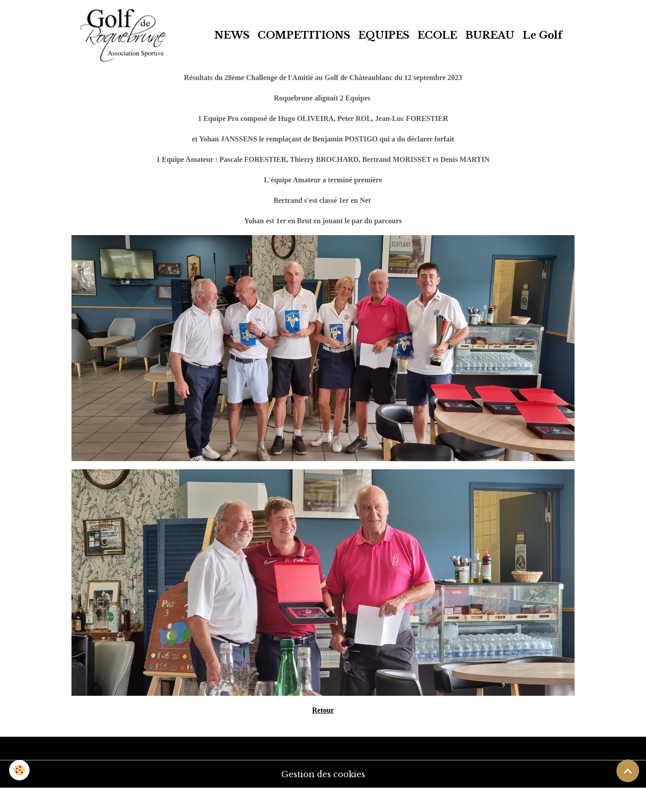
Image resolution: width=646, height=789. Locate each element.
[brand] (126, 35)
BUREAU (489, 35)
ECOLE (437, 35)
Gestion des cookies (323, 774)
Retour (323, 710)
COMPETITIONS (304, 35)
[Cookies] (19, 770)
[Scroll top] (627, 770)
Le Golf (542, 35)
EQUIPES (383, 35)
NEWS (231, 35)
